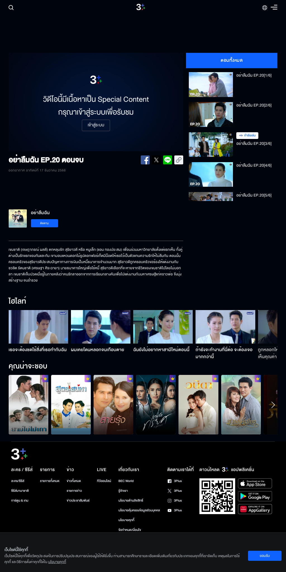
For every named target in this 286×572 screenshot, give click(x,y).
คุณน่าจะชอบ (28, 366)
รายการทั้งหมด (49, 481)
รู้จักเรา (123, 490)
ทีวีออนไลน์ (104, 481)
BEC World (126, 481)
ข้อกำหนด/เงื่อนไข (129, 530)
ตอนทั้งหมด (232, 60)
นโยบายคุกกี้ (126, 520)
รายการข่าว (74, 490)
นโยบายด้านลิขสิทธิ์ (130, 500)
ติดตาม (44, 223)
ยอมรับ (265, 556)
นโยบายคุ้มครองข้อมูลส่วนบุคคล (139, 510)
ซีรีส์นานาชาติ (20, 490)
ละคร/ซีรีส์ (17, 481)
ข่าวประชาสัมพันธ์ (78, 500)
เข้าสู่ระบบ (96, 125)
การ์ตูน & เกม (19, 500)
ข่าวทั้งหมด (74, 481)
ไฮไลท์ (17, 301)
